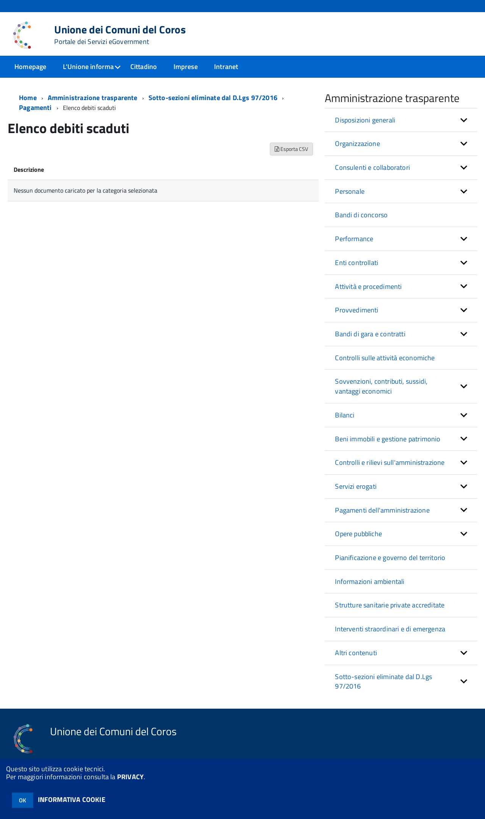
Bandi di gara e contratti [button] (370, 334)
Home (28, 98)
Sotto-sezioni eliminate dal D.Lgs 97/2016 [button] (383, 682)
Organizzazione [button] (357, 143)
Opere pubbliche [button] (358, 534)
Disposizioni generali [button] (365, 120)
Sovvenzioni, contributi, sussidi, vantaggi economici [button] (381, 386)
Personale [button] (350, 191)
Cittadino (143, 66)
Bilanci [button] (344, 415)
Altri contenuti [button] (356, 653)
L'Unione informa (88, 66)
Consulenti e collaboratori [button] (372, 167)
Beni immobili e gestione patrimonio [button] (387, 439)
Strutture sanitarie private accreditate (389, 605)
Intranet (226, 66)
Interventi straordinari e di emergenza (390, 629)
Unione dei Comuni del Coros (120, 35)
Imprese (186, 66)
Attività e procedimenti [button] (368, 286)
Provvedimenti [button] (356, 310)
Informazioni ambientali (369, 581)
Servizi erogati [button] (356, 486)
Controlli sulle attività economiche (385, 358)
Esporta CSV (291, 149)
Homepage (30, 66)
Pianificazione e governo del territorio (390, 557)
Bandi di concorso (361, 215)
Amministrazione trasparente (93, 98)
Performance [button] (354, 239)
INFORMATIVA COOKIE (71, 799)
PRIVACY (130, 777)
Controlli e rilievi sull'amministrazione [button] (389, 462)
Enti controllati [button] (356, 262)
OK (22, 800)
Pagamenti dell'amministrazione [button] (382, 510)
